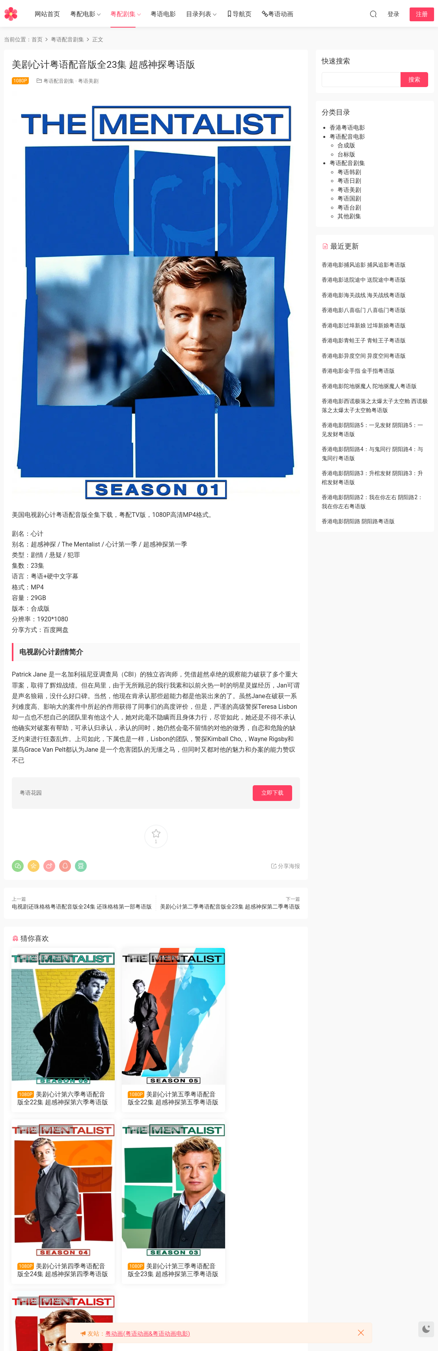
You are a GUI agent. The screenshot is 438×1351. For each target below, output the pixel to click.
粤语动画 (277, 14)
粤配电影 (82, 14)
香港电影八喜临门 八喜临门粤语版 (364, 310)
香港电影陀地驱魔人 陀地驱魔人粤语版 (369, 386)
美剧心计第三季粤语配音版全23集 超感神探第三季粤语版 (57, 1271)
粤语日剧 (349, 180)
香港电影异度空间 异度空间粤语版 (364, 356)
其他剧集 (349, 216)
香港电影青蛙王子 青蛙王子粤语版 (364, 340)
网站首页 (47, 14)
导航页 (239, 14)
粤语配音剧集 (58, 81)
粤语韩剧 (349, 172)
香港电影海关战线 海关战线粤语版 (364, 295)
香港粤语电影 (347, 127)
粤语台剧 (349, 207)
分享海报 (285, 866)
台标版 (346, 154)
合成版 (346, 145)
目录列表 (198, 14)
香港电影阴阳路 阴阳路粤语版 (358, 521)
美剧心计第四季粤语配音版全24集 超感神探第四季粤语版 (254, 1098)
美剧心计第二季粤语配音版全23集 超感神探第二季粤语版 (230, 906)
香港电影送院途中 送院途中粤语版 (364, 280)
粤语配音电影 (347, 136)
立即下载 (272, 793)
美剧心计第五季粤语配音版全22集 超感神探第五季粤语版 (155, 1098)
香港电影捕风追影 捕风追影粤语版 (364, 265)
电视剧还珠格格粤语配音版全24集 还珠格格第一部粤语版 (82, 906)
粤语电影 (163, 14)
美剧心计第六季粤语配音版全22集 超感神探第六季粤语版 (57, 1098)
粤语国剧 (349, 198)
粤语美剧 (88, 81)
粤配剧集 (123, 14)
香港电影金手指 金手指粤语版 (358, 371)
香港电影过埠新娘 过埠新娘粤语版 (364, 325)
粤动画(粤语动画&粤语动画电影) (147, 1333)
